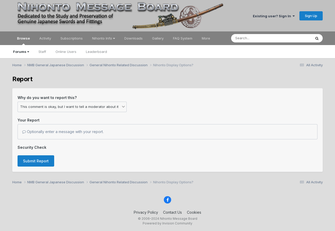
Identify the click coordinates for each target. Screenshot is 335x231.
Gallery (158, 38)
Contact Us (172, 212)
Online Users (65, 52)
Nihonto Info (103, 38)
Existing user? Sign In (274, 16)
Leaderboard (96, 52)
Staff (42, 52)
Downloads (133, 38)
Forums (21, 52)
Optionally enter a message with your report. (63, 131)
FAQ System (182, 38)
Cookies (194, 212)
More (206, 38)
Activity (45, 38)
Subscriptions (71, 38)
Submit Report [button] (36, 161)
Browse (23, 40)
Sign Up (311, 16)
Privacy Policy (146, 212)
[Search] (257, 38)
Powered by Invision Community (167, 223)
